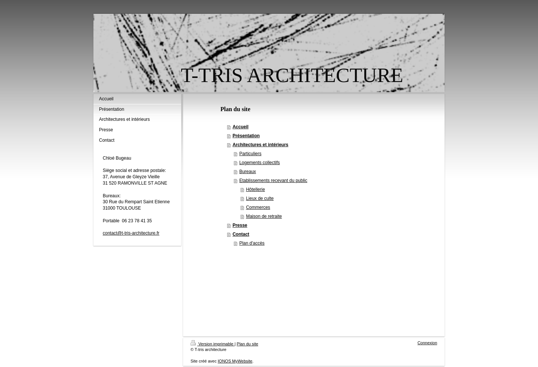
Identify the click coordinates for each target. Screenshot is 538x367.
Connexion (427, 343)
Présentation (246, 135)
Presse (239, 225)
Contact (240, 234)
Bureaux (247, 171)
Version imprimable (213, 344)
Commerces (258, 207)
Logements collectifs (259, 162)
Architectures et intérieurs (260, 144)
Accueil (240, 126)
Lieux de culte (259, 198)
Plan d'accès (252, 243)
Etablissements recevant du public (273, 180)
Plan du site (247, 344)
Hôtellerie (255, 189)
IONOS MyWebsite (235, 361)
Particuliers (250, 153)
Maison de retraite (264, 216)
